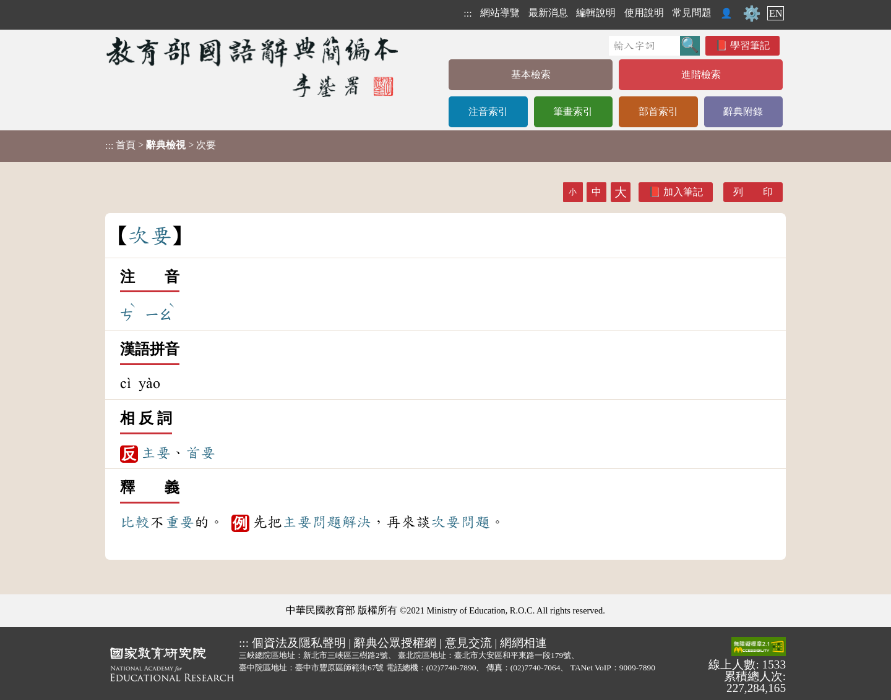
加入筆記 (683, 192)
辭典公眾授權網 (395, 642)
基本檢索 (531, 74)
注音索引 (488, 111)
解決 (356, 522)
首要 (200, 452)
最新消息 (548, 12)
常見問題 (692, 12)
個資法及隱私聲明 (299, 642)
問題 (327, 522)
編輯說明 (596, 12)
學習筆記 (750, 45)
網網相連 (523, 642)
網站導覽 (500, 12)
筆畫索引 (573, 111)
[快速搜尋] (644, 46)
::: (467, 13)
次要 (445, 522)
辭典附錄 (743, 111)
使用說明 (644, 12)
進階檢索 (701, 74)
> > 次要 (160, 145)
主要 (156, 452)
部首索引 (658, 111)
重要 (179, 522)
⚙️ (751, 14)
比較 (135, 522)
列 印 (753, 192)
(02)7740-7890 (451, 667)
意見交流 (468, 642)
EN (775, 13)
